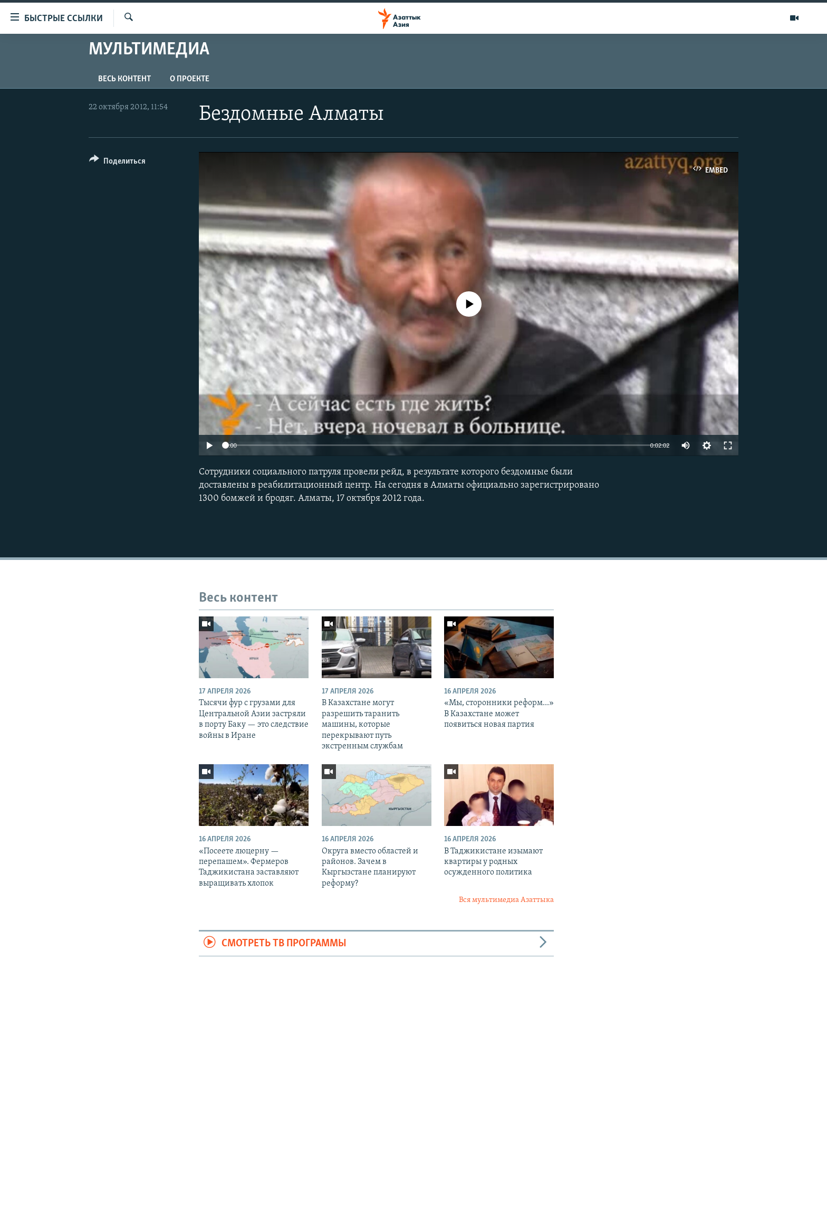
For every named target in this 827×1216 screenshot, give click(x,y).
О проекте (189, 79)
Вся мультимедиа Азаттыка (506, 900)
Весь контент (124, 79)
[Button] (117, 163)
